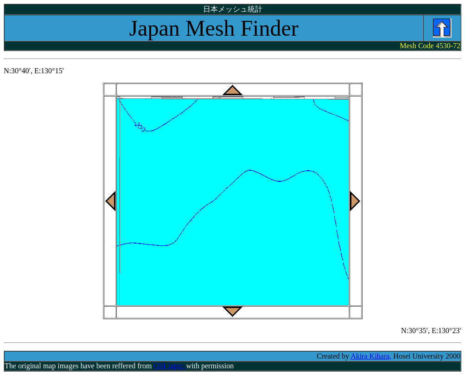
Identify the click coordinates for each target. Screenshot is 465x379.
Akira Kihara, (370, 356)
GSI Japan (169, 366)
